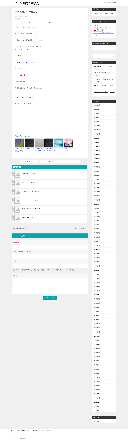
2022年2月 (97, 134)
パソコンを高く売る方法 (29, 149)
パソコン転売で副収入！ (26, 3)
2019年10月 (97, 229)
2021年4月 (97, 154)
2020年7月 (97, 191)
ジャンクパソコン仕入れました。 (30, 200)
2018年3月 (97, 299)
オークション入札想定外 (28, 182)
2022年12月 (97, 113)
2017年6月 (97, 336)
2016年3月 (97, 398)
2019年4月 (97, 253)
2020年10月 (97, 179)
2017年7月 (97, 332)
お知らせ (18, 18)
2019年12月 (97, 220)
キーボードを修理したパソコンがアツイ (32, 208)
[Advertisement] (49, 121)
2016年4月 (97, 394)
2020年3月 (97, 208)
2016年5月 (97, 389)
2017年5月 (97, 340)
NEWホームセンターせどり (24, 97)
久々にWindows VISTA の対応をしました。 (39, 150)
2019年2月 (97, 261)
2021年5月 (97, 150)
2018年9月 (97, 278)
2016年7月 (97, 381)
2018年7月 (97, 286)
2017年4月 (97, 344)
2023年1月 (97, 109)
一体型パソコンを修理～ (101, 85)
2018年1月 (97, 307)
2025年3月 (97, 105)
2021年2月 (97, 163)
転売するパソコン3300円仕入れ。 (30, 173)
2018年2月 (97, 303)
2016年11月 (97, 365)
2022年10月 (97, 121)
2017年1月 (97, 356)
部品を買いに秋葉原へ (80, 228)
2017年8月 (97, 327)
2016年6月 (97, 385)
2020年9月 (97, 183)
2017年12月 (97, 311)
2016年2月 (97, 402)
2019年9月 (97, 233)
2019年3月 (97, 257)
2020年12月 (97, 171)
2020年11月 (97, 175)
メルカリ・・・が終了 (58, 149)
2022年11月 (97, 117)
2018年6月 (97, 290)
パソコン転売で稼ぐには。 (101, 73)
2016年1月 (97, 406)
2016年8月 (97, 377)
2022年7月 (97, 125)
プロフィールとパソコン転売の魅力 (103, 13)
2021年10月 (97, 142)
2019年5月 (97, 249)
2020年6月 (97, 195)
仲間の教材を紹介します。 (20, 228)
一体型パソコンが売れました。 (68, 149)
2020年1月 (97, 216)
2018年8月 (97, 282)
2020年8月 (97, 187)
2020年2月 (97, 212)
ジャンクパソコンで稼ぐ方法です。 (30, 191)
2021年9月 (97, 146)
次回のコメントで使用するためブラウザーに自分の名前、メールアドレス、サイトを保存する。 (44, 270)
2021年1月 (97, 167)
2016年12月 (97, 361)
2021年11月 (97, 138)
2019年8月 (97, 237)
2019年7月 (97, 241)
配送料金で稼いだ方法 (27, 217)
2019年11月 (97, 224)
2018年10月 (97, 274)
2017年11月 (97, 315)
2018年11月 (97, 270)
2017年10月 (97, 319)
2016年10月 (97, 369)
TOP (21, 430)
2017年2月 (97, 352)
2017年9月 (97, 323)
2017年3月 (97, 348)
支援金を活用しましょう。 (101, 66)
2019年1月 (97, 266)
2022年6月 (97, 129)
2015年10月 (97, 410)
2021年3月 (97, 158)
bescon (112, 92)
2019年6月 (97, 245)
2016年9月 (97, 373)
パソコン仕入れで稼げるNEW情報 (48, 149)
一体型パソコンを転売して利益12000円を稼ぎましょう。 (19, 151)
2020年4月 (97, 204)
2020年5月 (97, 200)
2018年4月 (97, 295)
